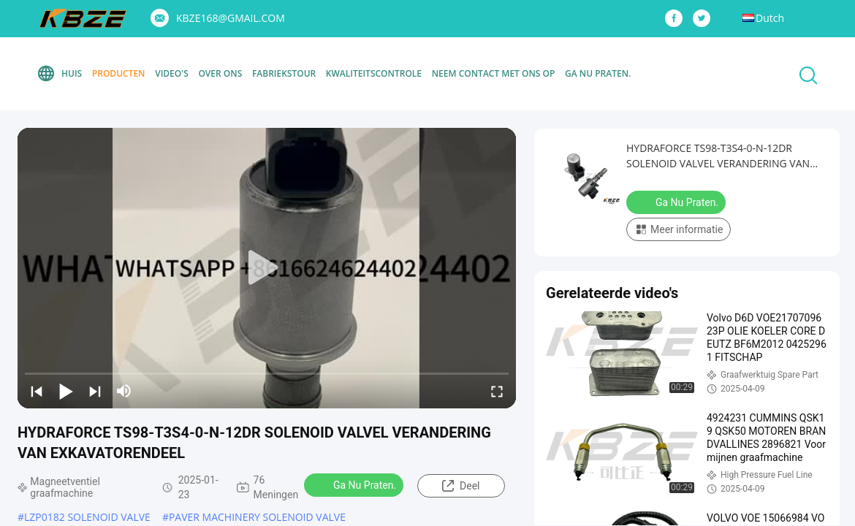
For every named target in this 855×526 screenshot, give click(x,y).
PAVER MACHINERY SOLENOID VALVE (257, 517)
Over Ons (220, 73)
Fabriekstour (284, 73)
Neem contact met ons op (493, 73)
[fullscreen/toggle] (497, 391)
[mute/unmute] (124, 391)
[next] (95, 391)
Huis (59, 73)
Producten (118, 73)
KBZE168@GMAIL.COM (230, 18)
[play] (266, 268)
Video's (172, 73)
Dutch (770, 18)
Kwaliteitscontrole (374, 73)
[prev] (36, 391)
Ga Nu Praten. (598, 73)
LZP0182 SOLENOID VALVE (87, 517)
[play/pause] (65, 391)
